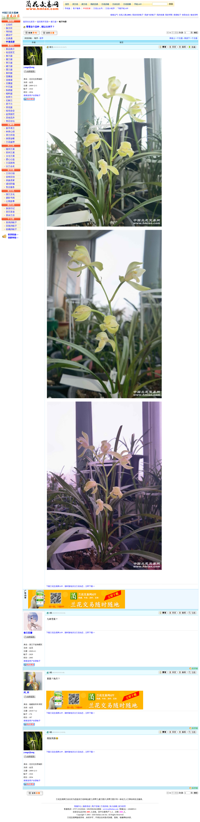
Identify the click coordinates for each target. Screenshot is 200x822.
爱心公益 (10, 159)
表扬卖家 (10, 180)
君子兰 (9, 104)
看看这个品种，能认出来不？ (40, 27)
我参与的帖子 (150, 15)
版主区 (9, 28)
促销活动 (10, 177)
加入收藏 (113, 806)
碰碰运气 (114, 15)
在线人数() (125, 15)
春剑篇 (9, 73)
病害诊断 (10, 138)
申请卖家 (87, 8)
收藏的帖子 (11, 229)
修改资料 (194, 15)
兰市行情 (10, 173)
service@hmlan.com (110, 809)
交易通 (9, 38)
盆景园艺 (10, 114)
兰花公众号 (98, 8)
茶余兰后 (10, 215)
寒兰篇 (9, 63)
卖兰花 (84, 4)
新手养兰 (10, 128)
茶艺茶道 (10, 212)
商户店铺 (95, 806)
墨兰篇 (9, 69)
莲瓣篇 (9, 76)
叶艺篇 (9, 87)
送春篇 (9, 80)
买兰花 (75, 4)
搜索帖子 (177, 15)
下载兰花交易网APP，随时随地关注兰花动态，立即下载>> (70, 586)
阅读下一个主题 (190, 38)
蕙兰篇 (9, 59)
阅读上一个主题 (176, 38)
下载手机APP (122, 8)
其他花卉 (10, 117)
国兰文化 (10, 194)
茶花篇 (9, 107)
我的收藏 (160, 15)
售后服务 (10, 187)
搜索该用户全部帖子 (32, 95)
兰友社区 (116, 4)
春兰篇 (9, 56)
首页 (67, 4)
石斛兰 (9, 100)
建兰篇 (53, 22)
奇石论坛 (10, 121)
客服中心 (78, 806)
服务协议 (86, 806)
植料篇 (9, 93)
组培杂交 (10, 111)
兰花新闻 (10, 163)
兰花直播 (127, 4)
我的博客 (169, 15)
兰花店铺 (105, 4)
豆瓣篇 (9, 83)
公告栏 (9, 25)
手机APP (138, 4)
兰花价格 (104, 806)
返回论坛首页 (28, 22)
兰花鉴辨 (10, 142)
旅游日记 (10, 208)
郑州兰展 (10, 152)
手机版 (67, 8)
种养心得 (10, 132)
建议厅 (9, 35)
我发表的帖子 (138, 15)
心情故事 (10, 201)
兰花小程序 (110, 8)
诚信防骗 (10, 184)
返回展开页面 (42, 22)
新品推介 (10, 49)
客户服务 (76, 8)
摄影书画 (10, 198)
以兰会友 (10, 166)
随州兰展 (10, 149)
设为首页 (122, 806)
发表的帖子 (11, 222)
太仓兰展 (10, 156)
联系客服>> (13, 234)
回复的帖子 (11, 226)
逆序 (41, 38)
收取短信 (186, 15)
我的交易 (94, 4)
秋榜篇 (9, 90)
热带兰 (9, 97)
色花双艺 (10, 52)
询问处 (9, 31)
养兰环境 (10, 135)
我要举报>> (13, 238)
